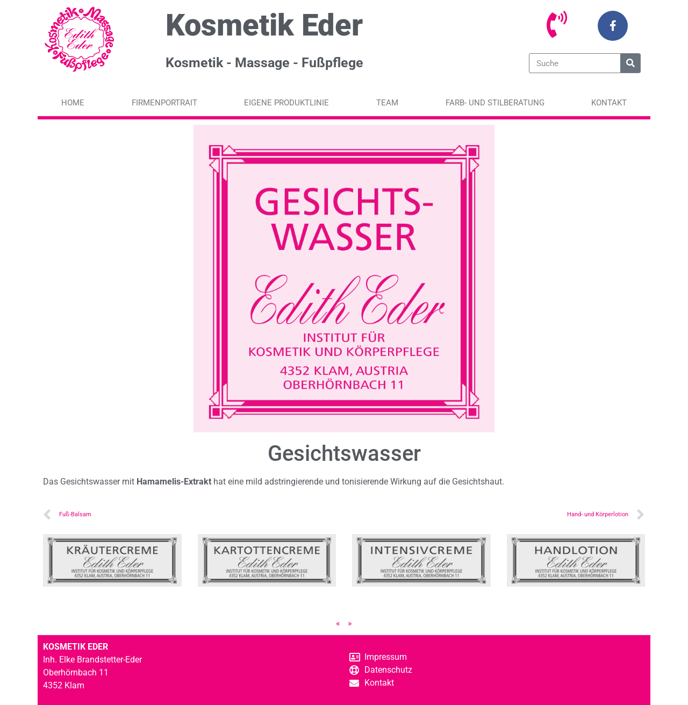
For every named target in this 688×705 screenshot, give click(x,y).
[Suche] (630, 63)
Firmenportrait (164, 103)
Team (387, 103)
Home (72, 103)
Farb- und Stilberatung (495, 103)
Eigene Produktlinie (286, 103)
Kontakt (609, 103)
